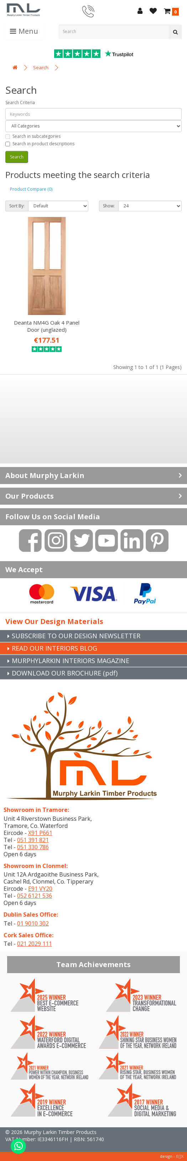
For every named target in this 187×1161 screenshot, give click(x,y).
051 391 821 (33, 840)
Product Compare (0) (31, 189)
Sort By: (17, 206)
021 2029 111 (34, 944)
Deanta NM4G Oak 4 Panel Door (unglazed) (46, 326)
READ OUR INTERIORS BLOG (54, 648)
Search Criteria (20, 102)
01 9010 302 (33, 923)
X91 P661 (40, 833)
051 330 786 (33, 847)
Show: (109, 206)
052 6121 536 (34, 896)
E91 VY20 (40, 889)
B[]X (179, 1156)
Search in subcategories (33, 136)
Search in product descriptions (39, 144)
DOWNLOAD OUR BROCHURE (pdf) (65, 673)
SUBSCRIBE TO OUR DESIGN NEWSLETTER (76, 635)
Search (40, 67)
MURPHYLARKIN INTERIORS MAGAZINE (70, 660)
